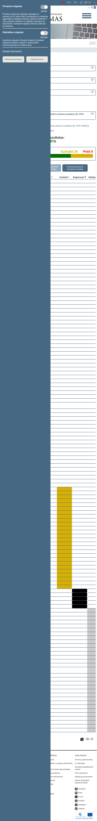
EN (89, 2)
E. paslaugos (80, 763)
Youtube (81, 801)
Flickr (80, 793)
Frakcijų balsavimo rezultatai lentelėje (75, 168)
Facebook (82, 789)
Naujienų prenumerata (83, 777)
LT (86, 2)
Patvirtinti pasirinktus (13, 59)
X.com (80, 797)
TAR (75, 2)
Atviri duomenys (81, 773)
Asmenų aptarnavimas (84, 760)
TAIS (68, 2)
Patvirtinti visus (37, 59)
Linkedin (81, 809)
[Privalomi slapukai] (44, 7)
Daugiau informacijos (12, 51)
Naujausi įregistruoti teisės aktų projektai (54, 769)
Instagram (82, 805)
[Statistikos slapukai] (44, 33)
